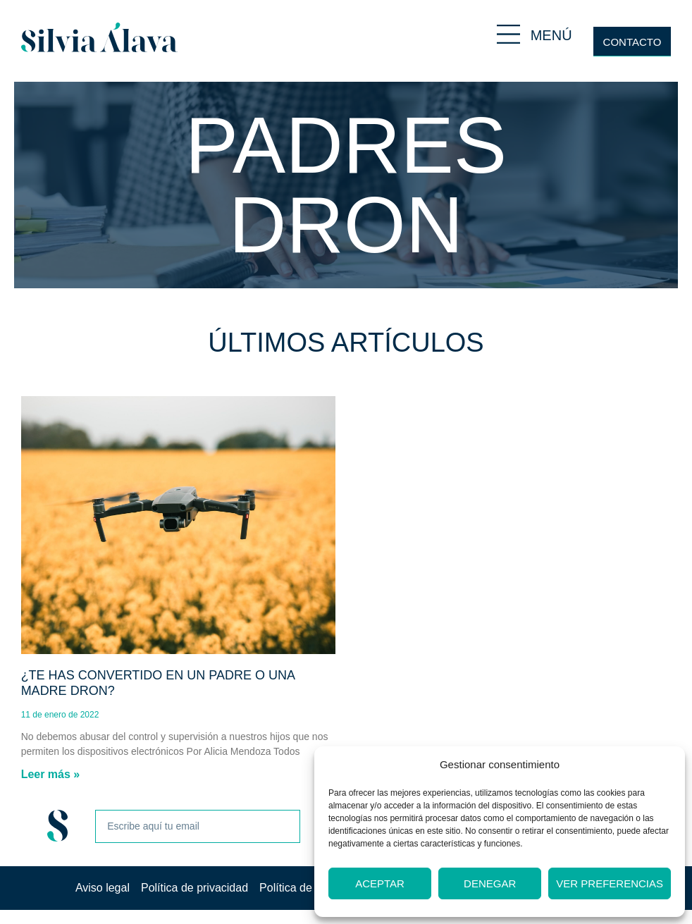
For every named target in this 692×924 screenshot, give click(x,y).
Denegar (490, 883)
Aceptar (379, 883)
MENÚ (551, 35)
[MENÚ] (508, 34)
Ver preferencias (609, 883)
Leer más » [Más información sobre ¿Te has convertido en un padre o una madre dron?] (50, 774)
